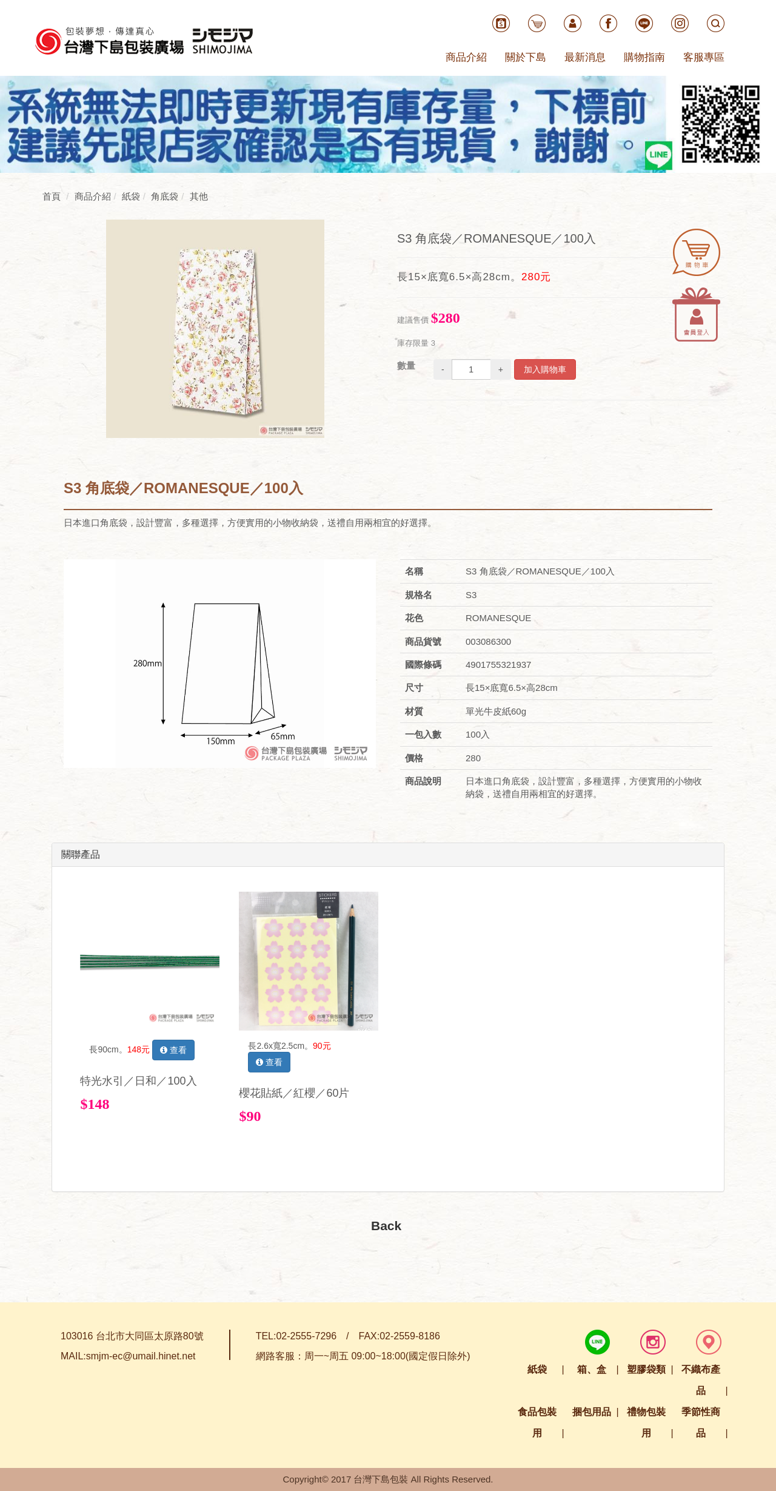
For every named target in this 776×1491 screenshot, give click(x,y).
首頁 (51, 196)
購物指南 (644, 57)
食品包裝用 (537, 1422)
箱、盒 (591, 1369)
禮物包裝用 (646, 1422)
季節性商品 (700, 1422)
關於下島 (525, 57)
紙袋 (537, 1369)
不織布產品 (700, 1380)
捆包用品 (591, 1412)
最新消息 (585, 57)
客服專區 (703, 57)
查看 (173, 1050)
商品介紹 (466, 57)
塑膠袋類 (646, 1369)
